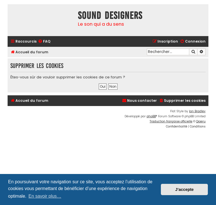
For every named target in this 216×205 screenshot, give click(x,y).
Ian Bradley (197, 111)
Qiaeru (201, 121)
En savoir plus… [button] (44, 196)
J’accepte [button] (184, 189)
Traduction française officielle (171, 121)
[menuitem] (44, 41)
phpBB (151, 116)
